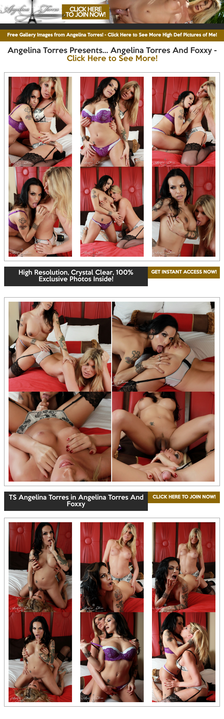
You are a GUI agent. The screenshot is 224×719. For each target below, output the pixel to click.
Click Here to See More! (112, 58)
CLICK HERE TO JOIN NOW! (184, 497)
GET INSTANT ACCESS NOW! (184, 272)
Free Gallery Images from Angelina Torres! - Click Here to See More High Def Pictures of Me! (112, 35)
